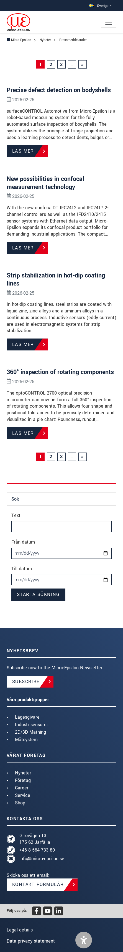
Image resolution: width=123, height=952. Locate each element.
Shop (20, 803)
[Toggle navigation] (108, 22)
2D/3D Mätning (30, 732)
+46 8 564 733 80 (37, 850)
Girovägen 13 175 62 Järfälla (34, 838)
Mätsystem (26, 740)
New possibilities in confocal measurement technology (45, 183)
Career (22, 788)
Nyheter (23, 773)
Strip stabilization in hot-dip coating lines (56, 279)
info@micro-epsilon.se (41, 858)
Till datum (21, 568)
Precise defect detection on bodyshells (59, 90)
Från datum (23, 542)
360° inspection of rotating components (60, 372)
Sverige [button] (99, 5)
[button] (83, 940)
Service (22, 795)
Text (15, 515)
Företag (23, 780)
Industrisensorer (31, 725)
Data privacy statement (31, 941)
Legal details (20, 930)
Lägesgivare (27, 717)
